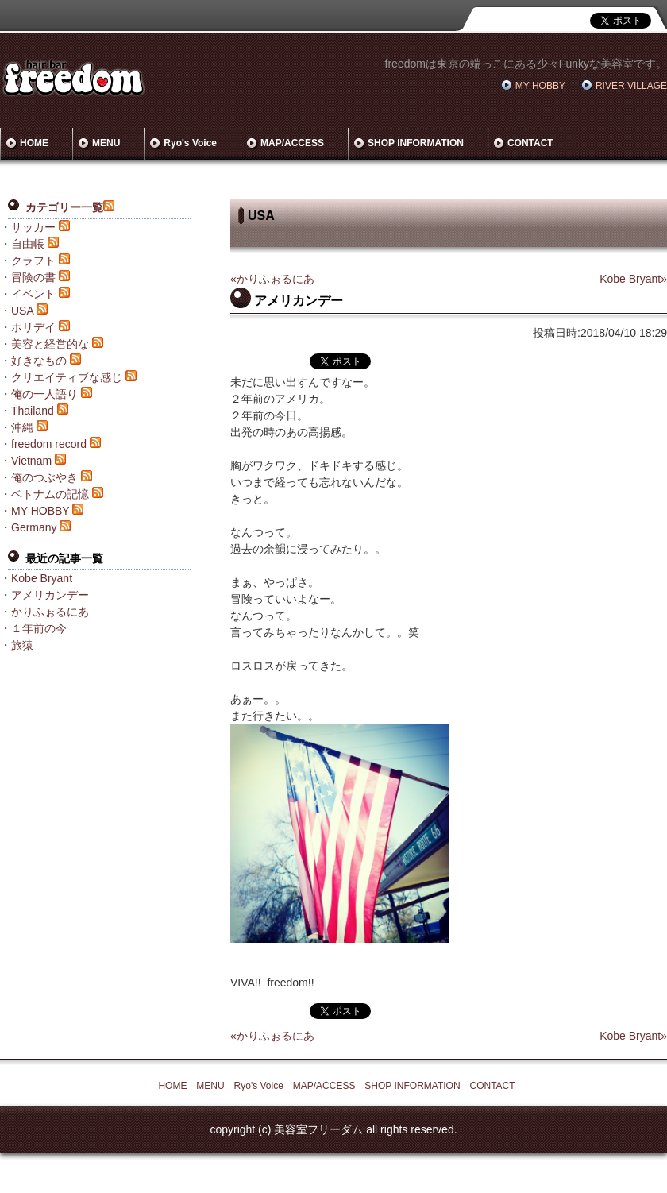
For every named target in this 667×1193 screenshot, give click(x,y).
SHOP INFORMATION (416, 143)
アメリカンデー (50, 595)
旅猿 (22, 645)
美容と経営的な (50, 344)
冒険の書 (33, 277)
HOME (34, 143)
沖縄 (22, 427)
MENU (106, 143)
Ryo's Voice (190, 143)
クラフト (33, 260)
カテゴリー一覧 (64, 207)
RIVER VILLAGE (631, 85)
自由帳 (27, 243)
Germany (34, 527)
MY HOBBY (540, 85)
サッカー (33, 227)
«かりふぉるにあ (272, 278)
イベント (33, 294)
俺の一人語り (44, 394)
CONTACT (530, 143)
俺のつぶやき (44, 477)
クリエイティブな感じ (66, 377)
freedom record (49, 444)
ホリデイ (33, 327)
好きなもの (39, 360)
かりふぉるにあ (50, 611)
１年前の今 (39, 628)
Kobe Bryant (41, 578)
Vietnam (31, 460)
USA (22, 310)
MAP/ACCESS (292, 143)
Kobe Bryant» (633, 278)
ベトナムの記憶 (50, 494)
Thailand (32, 410)
